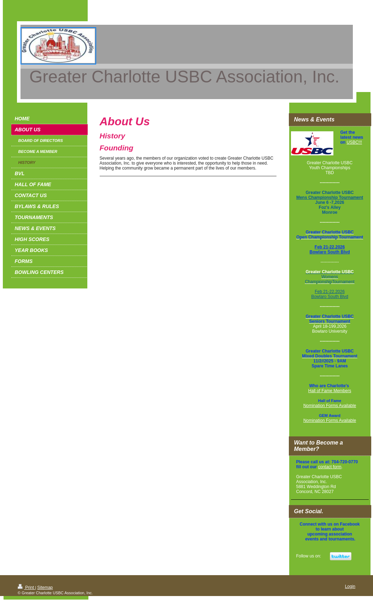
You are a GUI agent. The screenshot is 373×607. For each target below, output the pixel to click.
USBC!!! (354, 142)
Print (26, 587)
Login (350, 586)
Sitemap (45, 587)
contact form (330, 466)
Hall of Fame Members (329, 390)
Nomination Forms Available (329, 405)
